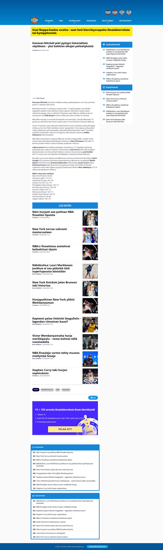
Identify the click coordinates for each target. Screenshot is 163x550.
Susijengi (49, 21)
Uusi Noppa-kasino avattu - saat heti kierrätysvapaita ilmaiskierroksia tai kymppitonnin (81, 31)
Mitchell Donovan (47, 390)
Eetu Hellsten (36, 274)
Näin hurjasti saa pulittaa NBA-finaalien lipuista (53, 213)
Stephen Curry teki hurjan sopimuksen (49, 371)
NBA (61, 21)
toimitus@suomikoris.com (97, 547)
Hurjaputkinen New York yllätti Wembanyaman (53, 301)
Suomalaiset (74, 21)
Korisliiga (91, 21)
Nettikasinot (125, 21)
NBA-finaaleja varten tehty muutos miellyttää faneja (56, 354)
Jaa (93, 398)
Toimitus (35, 50)
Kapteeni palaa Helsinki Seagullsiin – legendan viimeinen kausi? (56, 320)
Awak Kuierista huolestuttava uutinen (51, 522)
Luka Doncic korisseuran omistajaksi (50, 533)
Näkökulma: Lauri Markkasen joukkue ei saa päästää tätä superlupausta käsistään (52, 268)
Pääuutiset (65, 390)
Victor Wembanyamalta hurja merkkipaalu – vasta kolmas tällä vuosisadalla (54, 339)
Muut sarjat (107, 21)
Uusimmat (39, 447)
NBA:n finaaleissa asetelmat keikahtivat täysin (51, 247)
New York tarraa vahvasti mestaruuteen (49, 230)
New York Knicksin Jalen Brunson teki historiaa (54, 283)
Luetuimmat (40, 496)
